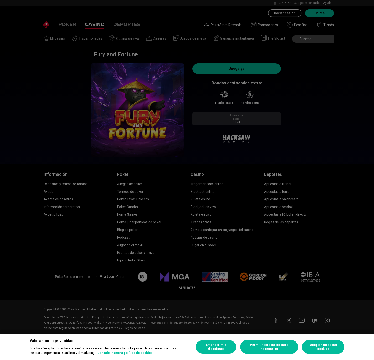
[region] (187, 347)
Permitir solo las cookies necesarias (269, 346)
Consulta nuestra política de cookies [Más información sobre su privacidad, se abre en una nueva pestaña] (124, 353)
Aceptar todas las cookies (323, 346)
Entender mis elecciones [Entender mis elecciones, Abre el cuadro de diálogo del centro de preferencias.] (216, 346)
